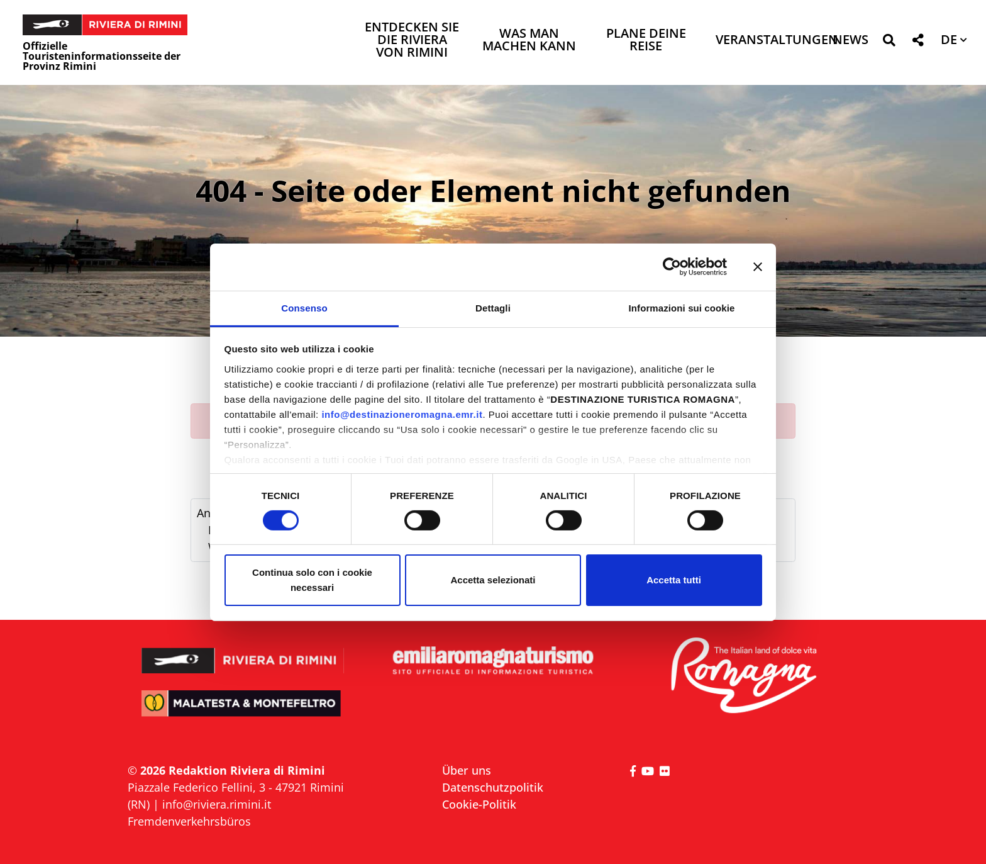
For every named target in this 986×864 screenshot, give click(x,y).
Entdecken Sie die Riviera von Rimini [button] (412, 40)
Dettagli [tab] (493, 307)
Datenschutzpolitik (492, 787)
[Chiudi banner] (757, 266)
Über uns (466, 770)
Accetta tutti (673, 580)
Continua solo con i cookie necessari (312, 580)
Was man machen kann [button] (529, 40)
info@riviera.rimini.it (216, 804)
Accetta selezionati (492, 580)
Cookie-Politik (479, 804)
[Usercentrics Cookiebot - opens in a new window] (672, 266)
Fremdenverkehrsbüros (189, 821)
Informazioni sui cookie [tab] (682, 307)
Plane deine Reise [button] (646, 40)
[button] (889, 42)
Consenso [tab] (304, 307)
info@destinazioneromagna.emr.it (401, 413)
